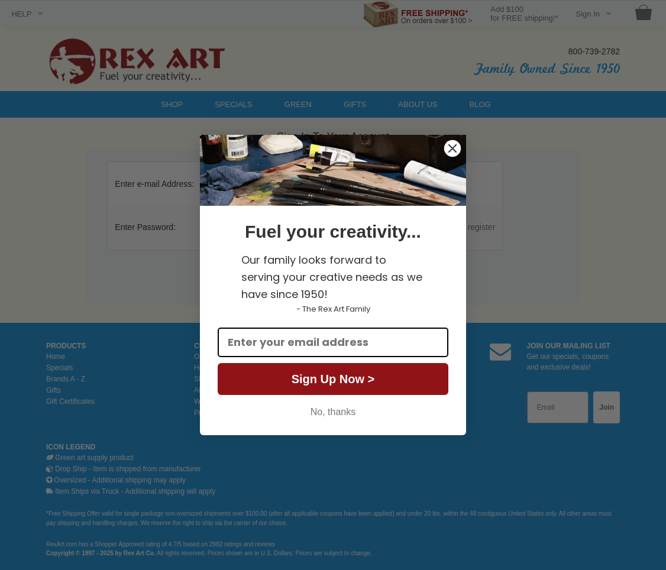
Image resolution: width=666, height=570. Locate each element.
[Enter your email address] (333, 342)
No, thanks (333, 412)
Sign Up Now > (333, 379)
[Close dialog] (452, 148)
